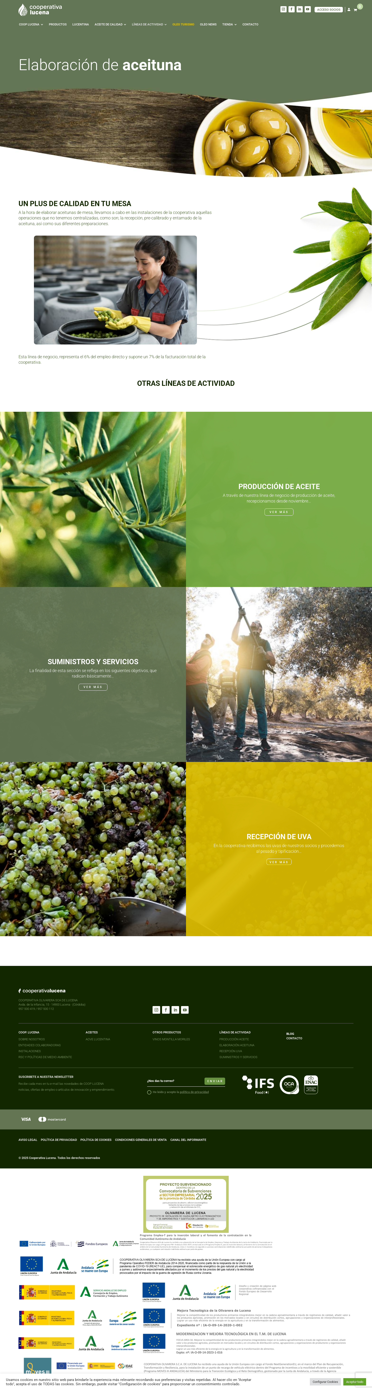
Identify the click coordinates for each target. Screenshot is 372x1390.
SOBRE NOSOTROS (32, 1039)
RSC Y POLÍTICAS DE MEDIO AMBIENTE (45, 1057)
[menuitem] (31, 24)
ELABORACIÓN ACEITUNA (236, 1045)
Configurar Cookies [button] (325, 1382)
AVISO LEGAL (28, 1140)
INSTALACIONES (30, 1051)
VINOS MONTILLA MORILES (171, 1039)
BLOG (290, 1034)
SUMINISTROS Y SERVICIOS (238, 1057)
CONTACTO (294, 1038)
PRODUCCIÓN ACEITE (234, 1039)
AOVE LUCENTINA (98, 1039)
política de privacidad (194, 1092)
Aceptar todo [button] (354, 1382)
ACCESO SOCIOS (328, 9)
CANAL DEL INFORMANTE (188, 1140)
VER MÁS (279, 512)
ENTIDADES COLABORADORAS (40, 1045)
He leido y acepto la (178, 1092)
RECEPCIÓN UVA (230, 1051)
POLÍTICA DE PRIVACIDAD (59, 1140)
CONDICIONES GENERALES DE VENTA (141, 1140)
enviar (215, 1081)
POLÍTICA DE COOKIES (96, 1140)
